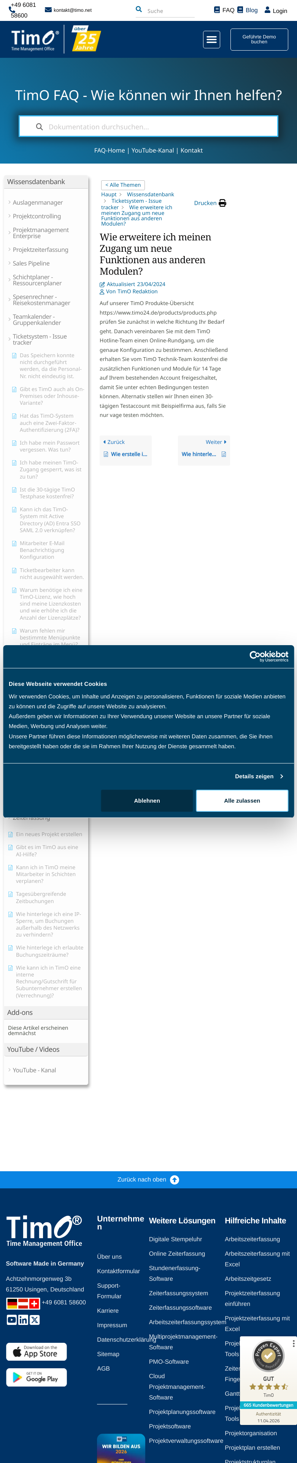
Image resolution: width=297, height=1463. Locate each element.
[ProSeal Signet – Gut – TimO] (268, 1370)
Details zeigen (254, 776)
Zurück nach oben (142, 1180)
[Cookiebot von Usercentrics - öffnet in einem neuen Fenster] (255, 656)
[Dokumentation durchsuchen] (39, 126)
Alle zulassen (242, 800)
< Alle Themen (123, 185)
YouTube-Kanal (153, 150)
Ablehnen (147, 800)
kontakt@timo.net (73, 9)
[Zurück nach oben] (174, 1180)
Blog (251, 9)
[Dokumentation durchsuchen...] (148, 126)
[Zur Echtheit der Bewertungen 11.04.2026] (268, 1417)
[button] (207, 37)
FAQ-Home (109, 150)
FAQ (227, 9)
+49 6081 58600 (28, 9)
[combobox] (156, 10)
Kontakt (192, 150)
